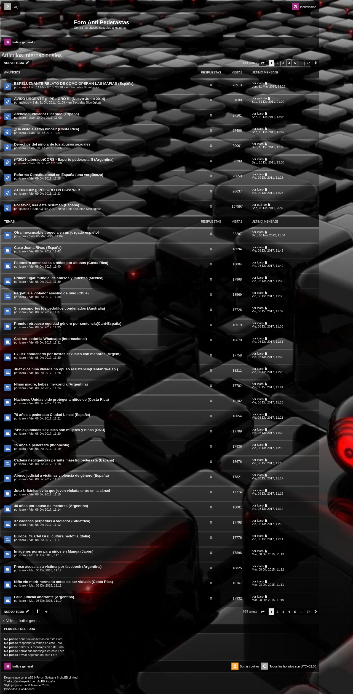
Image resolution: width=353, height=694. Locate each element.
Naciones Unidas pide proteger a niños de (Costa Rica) (61, 399)
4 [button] (289, 63)
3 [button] (283, 63)
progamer (17, 685)
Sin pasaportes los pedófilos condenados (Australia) (59, 308)
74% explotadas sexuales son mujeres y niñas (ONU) (59, 430)
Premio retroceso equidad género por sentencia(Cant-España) (67, 323)
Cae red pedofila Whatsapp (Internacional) (50, 339)
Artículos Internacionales (31, 55)
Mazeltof (36, 685)
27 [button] (308, 63)
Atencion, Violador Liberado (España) (46, 114)
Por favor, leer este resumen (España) (46, 205)
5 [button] (295, 63)
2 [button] (277, 63)
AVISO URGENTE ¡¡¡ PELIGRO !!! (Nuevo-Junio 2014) (59, 99)
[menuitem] (11, 7)
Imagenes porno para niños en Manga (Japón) (53, 551)
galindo (24, 102)
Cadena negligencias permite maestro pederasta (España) (64, 460)
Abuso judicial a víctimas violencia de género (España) (61, 475)
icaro (22, 87)
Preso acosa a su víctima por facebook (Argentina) (57, 566)
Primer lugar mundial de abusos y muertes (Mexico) (58, 278)
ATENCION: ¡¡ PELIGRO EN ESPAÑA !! (47, 190)
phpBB (29, 677)
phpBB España (45, 681)
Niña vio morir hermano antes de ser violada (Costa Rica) (63, 582)
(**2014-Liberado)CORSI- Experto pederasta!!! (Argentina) (64, 159)
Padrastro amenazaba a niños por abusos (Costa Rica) (61, 263)
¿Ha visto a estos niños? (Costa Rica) (46, 129)
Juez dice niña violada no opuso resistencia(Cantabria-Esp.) (66, 369)
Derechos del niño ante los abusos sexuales (52, 144)
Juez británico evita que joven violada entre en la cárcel (62, 491)
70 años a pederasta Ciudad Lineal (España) (52, 415)
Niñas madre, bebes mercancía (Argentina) (51, 384)
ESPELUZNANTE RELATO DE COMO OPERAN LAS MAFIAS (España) (73, 83)
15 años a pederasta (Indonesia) (41, 445)
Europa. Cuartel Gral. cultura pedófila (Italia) (52, 536)
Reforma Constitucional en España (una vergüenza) (58, 175)
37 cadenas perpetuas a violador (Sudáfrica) (52, 521)
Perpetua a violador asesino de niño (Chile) (51, 293)
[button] (262, 63)
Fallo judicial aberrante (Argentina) (44, 597)
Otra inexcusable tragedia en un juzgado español (56, 232)
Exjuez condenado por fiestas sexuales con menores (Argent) (67, 354)
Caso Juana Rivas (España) (37, 248)
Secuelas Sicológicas (84, 87)
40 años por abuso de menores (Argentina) (51, 506)
